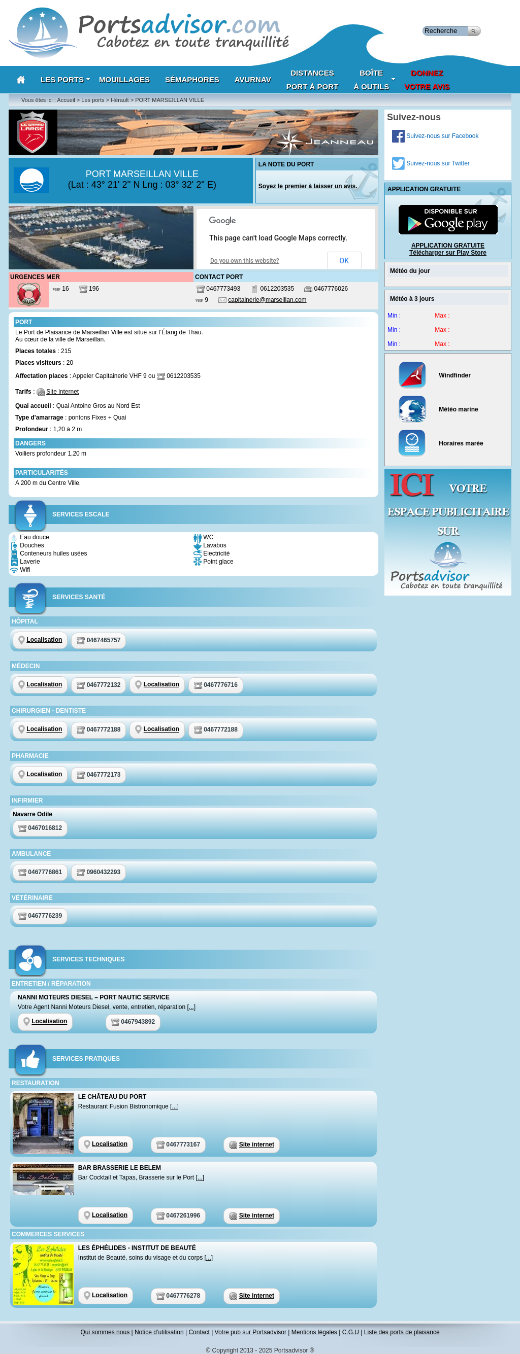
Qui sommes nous (104, 1332)
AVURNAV (253, 79)
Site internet (62, 391)
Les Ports (65, 79)
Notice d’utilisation (159, 1332)
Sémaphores (192, 79)
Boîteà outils (374, 79)
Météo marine (438, 409)
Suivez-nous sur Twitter (431, 163)
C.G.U (350, 1332)
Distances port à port (312, 79)
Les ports (92, 100)
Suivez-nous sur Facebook (435, 136)
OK (344, 261)
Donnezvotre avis (426, 79)
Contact (198, 1332)
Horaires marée (440, 443)
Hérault (119, 100)
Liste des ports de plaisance (402, 1332)
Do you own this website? (244, 260)
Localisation (44, 639)
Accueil (66, 100)
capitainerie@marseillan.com (267, 299)
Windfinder (434, 375)
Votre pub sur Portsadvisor (250, 1332)
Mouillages (124, 79)
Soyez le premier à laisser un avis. (308, 186)
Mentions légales (314, 1332)
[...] (191, 1007)
